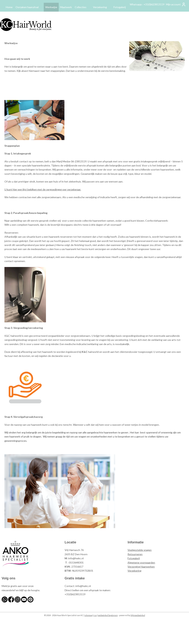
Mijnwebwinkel (138, 615)
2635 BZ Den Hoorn (76, 554)
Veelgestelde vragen (140, 550)
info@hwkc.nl (76, 558)
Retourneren (135, 554)
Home (9, 7)
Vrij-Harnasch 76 (74, 550)
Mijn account (176, 4)
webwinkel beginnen (108, 615)
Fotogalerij (120, 7)
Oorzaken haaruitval (29, 7)
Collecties (82, 7)
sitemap (88, 615)
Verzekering (102, 7)
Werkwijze (51, 7)
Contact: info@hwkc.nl (78, 585)
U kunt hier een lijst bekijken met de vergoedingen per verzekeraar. (42, 189)
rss (95, 615)
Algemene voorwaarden (141, 562)
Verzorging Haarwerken (141, 566)
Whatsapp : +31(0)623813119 (147, 4)
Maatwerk (66, 7)
